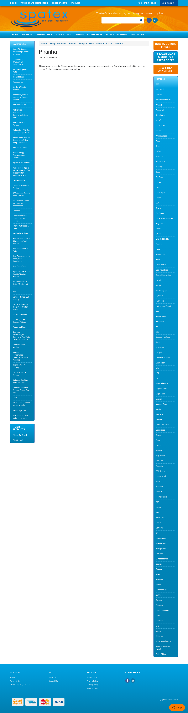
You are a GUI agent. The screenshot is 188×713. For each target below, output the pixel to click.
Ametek (159, 105)
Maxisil (159, 409)
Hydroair (159, 296)
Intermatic (160, 322)
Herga (158, 285)
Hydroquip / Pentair (163, 306)
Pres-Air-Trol (161, 476)
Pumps (72, 43)
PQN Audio (160, 471)
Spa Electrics (161, 543)
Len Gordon (160, 363)
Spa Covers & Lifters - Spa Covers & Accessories (21, 203)
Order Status (59, 3)
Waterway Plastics (163, 641)
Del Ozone (160, 213)
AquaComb (160, 115)
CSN (157, 203)
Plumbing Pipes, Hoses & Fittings (19, 320)
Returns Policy (92, 688)
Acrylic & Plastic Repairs (19, 88)
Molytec (159, 420)
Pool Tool (159, 461)
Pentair (159, 445)
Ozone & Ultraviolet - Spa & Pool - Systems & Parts (21, 306)
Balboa (158, 151)
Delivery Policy (92, 684)
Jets (14, 292)
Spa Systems (161, 549)
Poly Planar (160, 456)
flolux (158, 260)
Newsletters (63, 34)
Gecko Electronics (163, 275)
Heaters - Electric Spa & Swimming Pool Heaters (21, 241)
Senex (158, 507)
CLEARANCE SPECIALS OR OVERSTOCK (18, 61)
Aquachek (160, 110)
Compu (159, 198)
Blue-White (160, 162)
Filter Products (19, 428)
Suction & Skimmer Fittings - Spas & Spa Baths (21, 390)
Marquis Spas (161, 404)
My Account (15, 677)
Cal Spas (159, 177)
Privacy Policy (92, 681)
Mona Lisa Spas (162, 425)
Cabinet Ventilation (20, 180)
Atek (158, 146)
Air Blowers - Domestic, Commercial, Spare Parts (20, 113)
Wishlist (75, 3)
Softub (158, 523)
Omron (158, 435)
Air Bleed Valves (19, 105)
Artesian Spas (161, 136)
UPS (157, 626)
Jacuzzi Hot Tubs (163, 337)
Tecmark (159, 605)
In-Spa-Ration (161, 316)
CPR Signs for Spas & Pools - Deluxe (21, 194)
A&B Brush (160, 89)
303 (157, 84)
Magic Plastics (162, 383)
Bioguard (159, 156)
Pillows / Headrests (20, 314)
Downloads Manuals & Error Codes (165, 57)
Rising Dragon (161, 497)
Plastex (159, 450)
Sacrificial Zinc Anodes (19, 346)
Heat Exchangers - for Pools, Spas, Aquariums (21, 258)
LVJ (157, 373)
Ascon (158, 141)
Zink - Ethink (161, 654)
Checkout (168, 3)
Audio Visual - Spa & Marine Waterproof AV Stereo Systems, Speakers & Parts (21, 171)
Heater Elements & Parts (20, 250)
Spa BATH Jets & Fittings (19, 374)
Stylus (158, 585)
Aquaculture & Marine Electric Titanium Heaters (21, 274)
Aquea (158, 131)
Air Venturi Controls (20, 148)
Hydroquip (160, 301)
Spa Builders (161, 538)
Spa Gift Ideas (18, 77)
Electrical (16, 211)
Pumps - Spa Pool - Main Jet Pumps (95, 43)
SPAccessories (162, 559)
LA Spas (159, 352)
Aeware (159, 95)
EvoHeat (159, 244)
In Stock (19, 440)
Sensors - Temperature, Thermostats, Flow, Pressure (20, 356)
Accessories (18, 82)
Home (15, 34)
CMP (158, 187)
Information (44, 34)
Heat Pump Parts (19, 266)
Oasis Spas (160, 430)
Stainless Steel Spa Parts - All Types (20, 381)
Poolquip (159, 466)
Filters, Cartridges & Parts (20, 227)
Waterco (159, 636)
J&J (157, 332)
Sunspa (159, 600)
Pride (158, 481)
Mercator (159, 414)
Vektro (158, 631)
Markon (159, 399)
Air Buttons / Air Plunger (19, 124)
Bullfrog (159, 167)
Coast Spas (160, 193)
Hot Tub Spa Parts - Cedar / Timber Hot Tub (20, 284)
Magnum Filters (162, 389)
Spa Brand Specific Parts (20, 70)
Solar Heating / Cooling (19, 366)
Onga (158, 440)
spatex (158, 574)
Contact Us (137, 34)
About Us (27, 34)
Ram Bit (159, 492)
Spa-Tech (159, 554)
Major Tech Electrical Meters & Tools (21, 404)
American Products (164, 100)
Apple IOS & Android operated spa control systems (21, 51)
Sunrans (159, 595)
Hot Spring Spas (162, 291)
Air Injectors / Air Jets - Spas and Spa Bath (21, 131)
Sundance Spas (162, 590)
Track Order (15, 681)
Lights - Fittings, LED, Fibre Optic (21, 298)
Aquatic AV (160, 125)
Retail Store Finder (116, 34)
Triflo (158, 616)
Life (157, 368)
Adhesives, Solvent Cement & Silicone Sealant (20, 97)
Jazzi (158, 342)
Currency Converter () (165, 69)
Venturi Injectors (19, 410)
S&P (157, 502)
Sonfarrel (159, 528)
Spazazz (159, 580)
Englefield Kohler (162, 239)
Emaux (158, 234)
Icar (157, 311)
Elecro (158, 229)
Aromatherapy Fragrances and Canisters (19, 155)
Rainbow (159, 487)
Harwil (158, 280)
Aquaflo (159, 120)
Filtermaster (161, 255)
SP (157, 533)
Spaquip (159, 569)
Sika (157, 512)
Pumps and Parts (19, 327)
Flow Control (161, 265)
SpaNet (159, 564)
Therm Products (162, 611)
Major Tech (160, 394)
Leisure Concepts (163, 358)
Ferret (158, 249)
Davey (158, 208)
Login (13, 3)
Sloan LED (160, 518)
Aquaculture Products (21, 163)
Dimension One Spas (164, 218)
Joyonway (160, 347)
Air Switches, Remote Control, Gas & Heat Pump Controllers (21, 140)
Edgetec (159, 224)
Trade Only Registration (34, 3)
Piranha (119, 43)
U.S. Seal (159, 621)
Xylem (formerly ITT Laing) (164, 647)
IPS (157, 327)
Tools (15, 398)
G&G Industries (162, 270)
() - (148, 3)
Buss (158, 172)
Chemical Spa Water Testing (21, 187)
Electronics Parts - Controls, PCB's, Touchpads (20, 218)
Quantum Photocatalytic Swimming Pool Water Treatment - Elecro (21, 336)
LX (157, 378)
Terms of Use (92, 677)
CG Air (158, 182)
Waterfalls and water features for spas (21, 417)
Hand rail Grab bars (20, 233)
